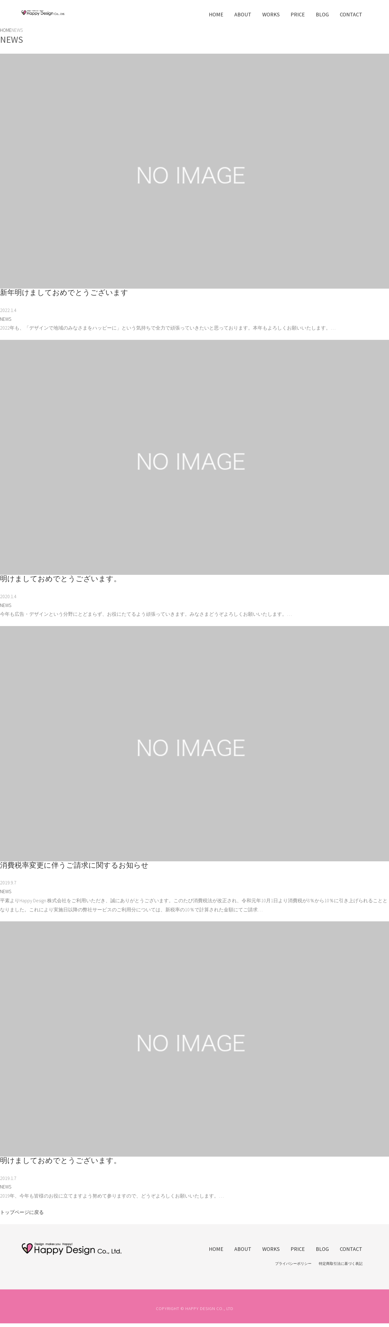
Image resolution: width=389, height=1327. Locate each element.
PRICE (298, 14)
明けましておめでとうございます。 (60, 578)
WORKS (271, 14)
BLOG (322, 14)
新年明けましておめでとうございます (64, 292)
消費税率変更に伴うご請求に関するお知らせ (74, 865)
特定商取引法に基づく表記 (341, 1263)
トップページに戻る (22, 1212)
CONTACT (351, 14)
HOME (216, 14)
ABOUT (242, 14)
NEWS (6, 319)
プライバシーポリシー (293, 1263)
